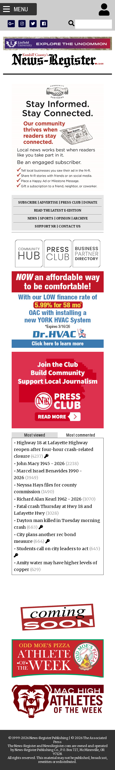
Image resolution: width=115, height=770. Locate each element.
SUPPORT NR (45, 226)
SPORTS (46, 218)
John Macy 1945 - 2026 (41, 463)
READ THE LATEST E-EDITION (57, 210)
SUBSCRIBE (27, 203)
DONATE (90, 203)
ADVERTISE (49, 203)
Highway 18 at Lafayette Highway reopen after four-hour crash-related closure (53, 449)
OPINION (63, 218)
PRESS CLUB (71, 203)
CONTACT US (70, 226)
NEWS (32, 218)
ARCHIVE (80, 218)
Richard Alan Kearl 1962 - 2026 (49, 499)
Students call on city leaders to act (52, 548)
